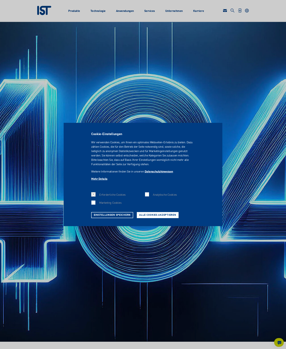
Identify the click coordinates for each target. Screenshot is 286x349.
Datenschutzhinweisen (159, 171)
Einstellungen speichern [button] (112, 215)
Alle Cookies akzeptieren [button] (157, 215)
